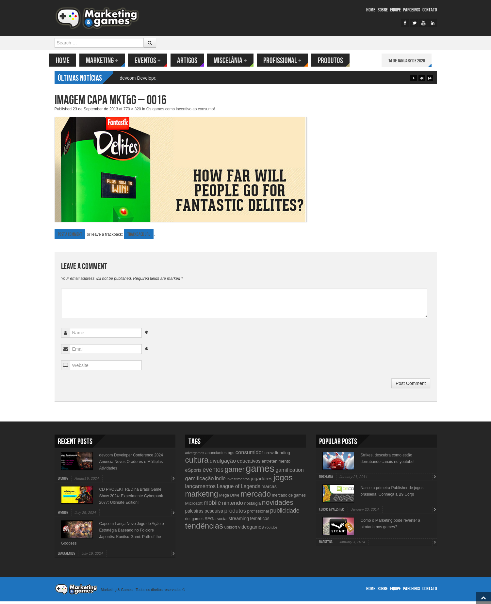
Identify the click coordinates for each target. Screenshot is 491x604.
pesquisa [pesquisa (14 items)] (214, 513)
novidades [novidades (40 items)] (277, 505)
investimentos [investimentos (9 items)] (238, 482)
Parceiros (411, 10)
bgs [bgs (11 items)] (231, 455)
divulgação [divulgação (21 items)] (223, 463)
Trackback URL (138, 237)
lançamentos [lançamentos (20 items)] (200, 489)
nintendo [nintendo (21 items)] (232, 505)
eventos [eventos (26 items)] (213, 472)
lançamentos (66, 556)
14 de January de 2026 (411, 61)
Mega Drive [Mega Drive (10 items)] (229, 498)
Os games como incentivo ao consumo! (180, 111)
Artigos (192, 60)
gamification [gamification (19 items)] (289, 472)
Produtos (335, 60)
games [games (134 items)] (260, 471)
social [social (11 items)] (222, 521)
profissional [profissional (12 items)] (258, 513)
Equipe (395, 10)
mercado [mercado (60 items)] (255, 496)
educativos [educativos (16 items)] (249, 463)
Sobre (383, 10)
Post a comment (70, 237)
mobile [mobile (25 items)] (212, 505)
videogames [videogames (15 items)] (251, 529)
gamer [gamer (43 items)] (234, 472)
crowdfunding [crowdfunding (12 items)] (277, 455)
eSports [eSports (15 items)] (193, 472)
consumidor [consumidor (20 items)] (249, 455)
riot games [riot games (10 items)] (194, 521)
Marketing (107, 60)
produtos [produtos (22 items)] (235, 513)
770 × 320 (132, 111)
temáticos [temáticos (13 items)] (260, 521)
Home (370, 10)
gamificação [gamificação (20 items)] (199, 481)
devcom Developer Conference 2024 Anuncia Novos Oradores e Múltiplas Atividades (131, 464)
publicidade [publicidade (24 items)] (285, 513)
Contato (429, 10)
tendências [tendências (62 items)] (204, 528)
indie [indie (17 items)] (220, 481)
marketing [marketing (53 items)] (201, 496)
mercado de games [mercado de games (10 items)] (288, 498)
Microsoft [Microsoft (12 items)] (194, 505)
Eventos (153, 60)
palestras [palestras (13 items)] (194, 513)
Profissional (288, 60)
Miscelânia (235, 60)
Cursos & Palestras (331, 512)
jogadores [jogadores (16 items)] (261, 481)
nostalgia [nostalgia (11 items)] (252, 505)
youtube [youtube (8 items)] (271, 530)
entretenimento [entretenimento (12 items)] (276, 463)
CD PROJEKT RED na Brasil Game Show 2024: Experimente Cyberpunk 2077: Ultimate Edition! (131, 498)
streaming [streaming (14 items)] (238, 521)
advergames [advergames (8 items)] (195, 455)
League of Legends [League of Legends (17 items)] (238, 489)
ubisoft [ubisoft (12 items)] (230, 529)
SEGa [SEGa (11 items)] (210, 521)
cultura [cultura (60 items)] (197, 462)
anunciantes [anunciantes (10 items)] (215, 455)
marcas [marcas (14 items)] (269, 489)
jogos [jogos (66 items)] (283, 480)
